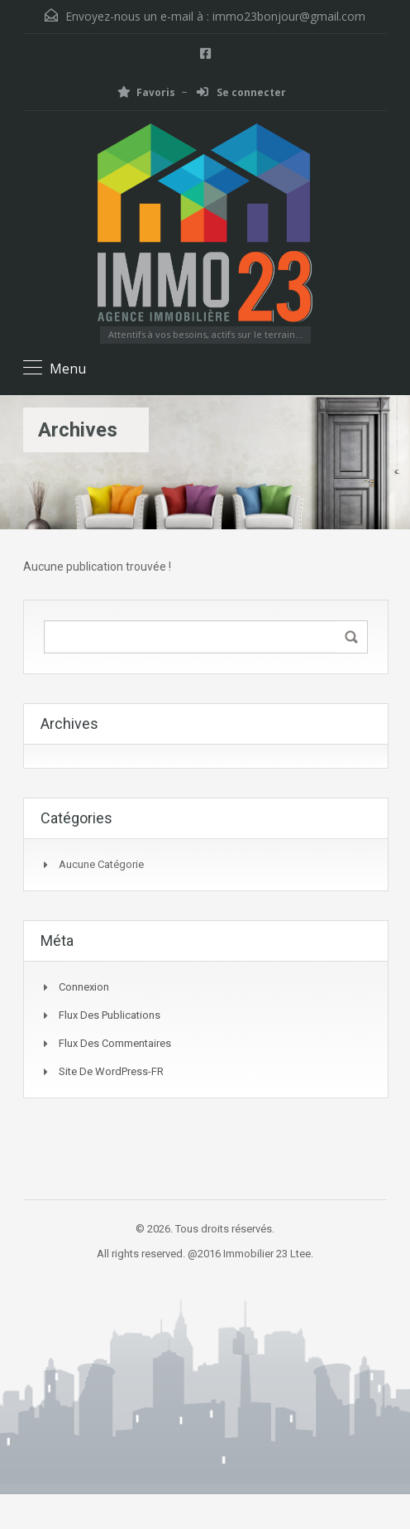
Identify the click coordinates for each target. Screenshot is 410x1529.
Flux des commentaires (115, 1043)
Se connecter (241, 92)
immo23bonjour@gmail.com (288, 16)
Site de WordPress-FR (111, 1071)
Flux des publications (109, 1015)
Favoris (146, 92)
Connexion (84, 987)
